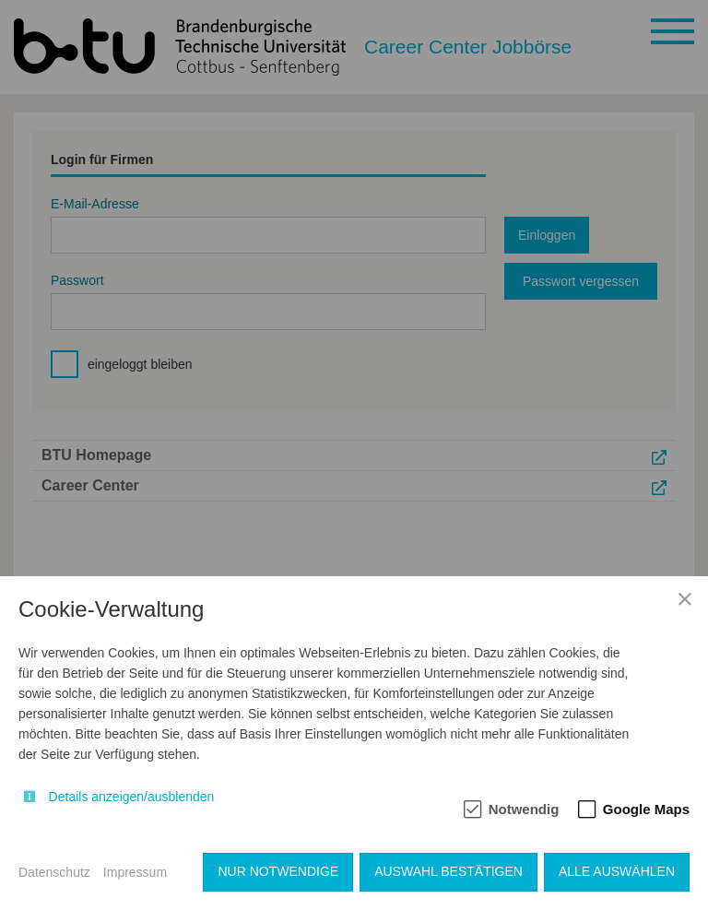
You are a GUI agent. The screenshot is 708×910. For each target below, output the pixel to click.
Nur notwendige (278, 871)
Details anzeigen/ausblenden (132, 796)
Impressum (135, 872)
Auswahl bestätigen (448, 871)
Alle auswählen (617, 871)
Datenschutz (54, 872)
